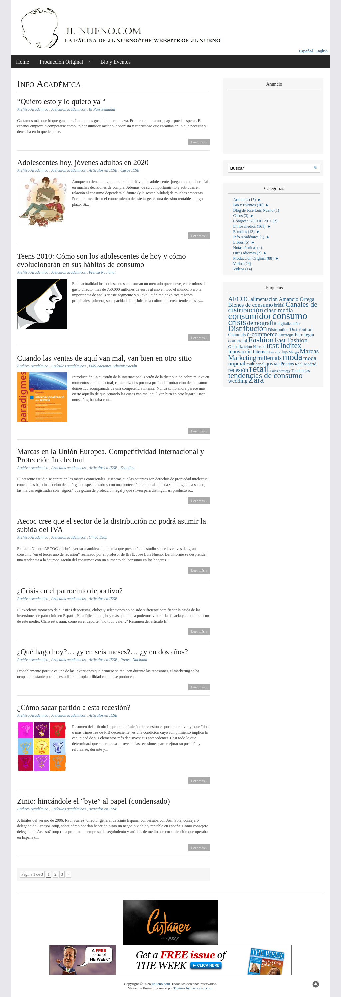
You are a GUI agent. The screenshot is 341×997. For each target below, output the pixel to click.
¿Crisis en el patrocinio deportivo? (70, 591)
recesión (238, 370)
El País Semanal (102, 109)
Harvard (259, 347)
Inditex (290, 345)
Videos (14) (242, 269)
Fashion (261, 339)
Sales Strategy (280, 371)
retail (259, 368)
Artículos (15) (244, 199)
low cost (275, 352)
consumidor (249, 316)
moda (292, 357)
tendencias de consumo (265, 375)
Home (22, 62)
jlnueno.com (161, 984)
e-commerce (262, 334)
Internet (260, 351)
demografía (261, 322)
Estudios (127, 467)
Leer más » (199, 142)
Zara (256, 379)
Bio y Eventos (115, 62)
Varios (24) (242, 263)
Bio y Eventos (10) (248, 205)
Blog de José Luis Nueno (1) (256, 210)
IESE (273, 346)
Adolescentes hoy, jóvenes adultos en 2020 (83, 162)
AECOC (238, 298)
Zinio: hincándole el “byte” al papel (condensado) (93, 801)
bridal (279, 305)
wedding (237, 381)
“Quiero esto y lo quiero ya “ (61, 101)
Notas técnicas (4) (247, 247)
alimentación (264, 299)
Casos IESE (129, 170)
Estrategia (286, 335)
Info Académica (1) (248, 237)
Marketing (242, 357)
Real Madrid (305, 364)
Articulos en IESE (103, 170)
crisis (237, 322)
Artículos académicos (68, 109)
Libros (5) (241, 242)
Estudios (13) (243, 231)
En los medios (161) (249, 226)
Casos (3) (240, 215)
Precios (287, 363)
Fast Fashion (291, 340)
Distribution (278, 329)
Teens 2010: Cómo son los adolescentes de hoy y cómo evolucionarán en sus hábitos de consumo (101, 260)
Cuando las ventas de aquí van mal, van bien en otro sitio (104, 358)
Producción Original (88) (253, 258)
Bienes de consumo (250, 305)
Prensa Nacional (102, 272)
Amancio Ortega (296, 299)
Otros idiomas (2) (247, 253)
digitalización (289, 323)
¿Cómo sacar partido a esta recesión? (73, 707)
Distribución (247, 328)
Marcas (309, 351)
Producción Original (62, 62)
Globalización (240, 346)
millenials (269, 357)
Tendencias (301, 370)
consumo (289, 315)
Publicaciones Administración (113, 366)
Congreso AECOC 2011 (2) (255, 221)
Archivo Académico (32, 109)
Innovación (240, 351)
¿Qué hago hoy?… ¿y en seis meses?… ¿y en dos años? (102, 652)
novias (272, 363)
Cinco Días (98, 537)
